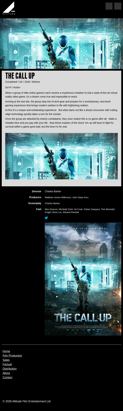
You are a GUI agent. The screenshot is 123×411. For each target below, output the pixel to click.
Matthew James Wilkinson (58, 197)
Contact (7, 377)
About (6, 373)
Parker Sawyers (92, 209)
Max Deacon (51, 209)
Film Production (12, 355)
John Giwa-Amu (80, 197)
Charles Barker (52, 203)
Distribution (10, 368)
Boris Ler (57, 212)
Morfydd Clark (66, 209)
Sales (6, 360)
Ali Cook (78, 209)
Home (6, 351)
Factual (7, 364)
